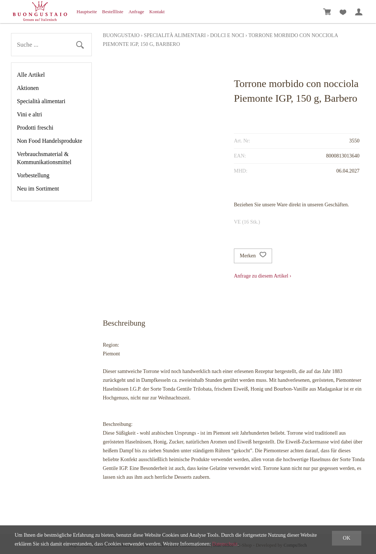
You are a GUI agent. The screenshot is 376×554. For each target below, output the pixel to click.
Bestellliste (112, 11)
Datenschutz (225, 544)
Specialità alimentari (41, 101)
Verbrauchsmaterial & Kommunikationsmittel (44, 158)
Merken (253, 256)
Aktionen (28, 88)
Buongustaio (121, 35)
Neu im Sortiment (38, 188)
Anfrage (136, 11)
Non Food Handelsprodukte (49, 141)
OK (346, 538)
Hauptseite (87, 11)
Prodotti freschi (35, 127)
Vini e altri (29, 114)
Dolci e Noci (227, 35)
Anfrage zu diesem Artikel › (262, 276)
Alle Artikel (31, 75)
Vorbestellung (33, 175)
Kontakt (156, 11)
